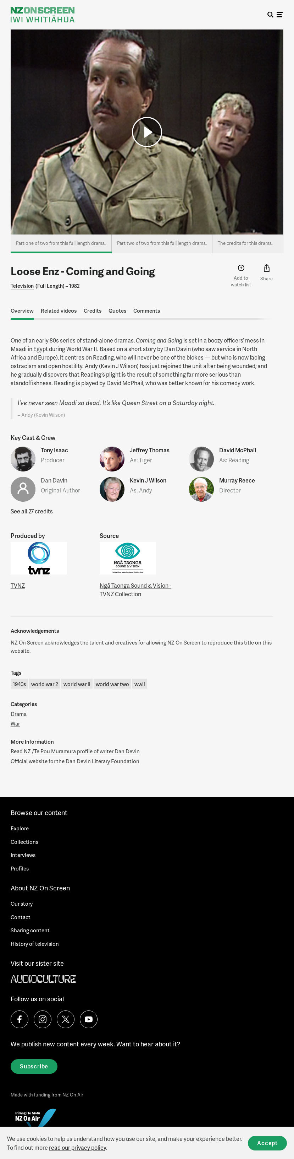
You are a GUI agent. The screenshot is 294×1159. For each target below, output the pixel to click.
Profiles (20, 868)
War (15, 723)
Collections (24, 842)
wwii (139, 684)
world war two (112, 684)
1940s (19, 684)
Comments (146, 310)
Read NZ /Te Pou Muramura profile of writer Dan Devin (75, 751)
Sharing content (30, 930)
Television (22, 285)
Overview (22, 310)
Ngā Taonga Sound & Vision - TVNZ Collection (135, 589)
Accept (267, 1143)
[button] (147, 132)
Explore (20, 828)
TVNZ (18, 585)
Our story (22, 903)
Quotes (117, 310)
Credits (92, 310)
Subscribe (34, 1066)
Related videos (59, 310)
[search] (270, 14)
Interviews (23, 855)
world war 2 (44, 684)
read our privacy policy (77, 1147)
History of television (35, 944)
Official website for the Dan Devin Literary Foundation (75, 761)
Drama (19, 714)
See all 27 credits (32, 511)
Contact (20, 917)
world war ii (76, 684)
